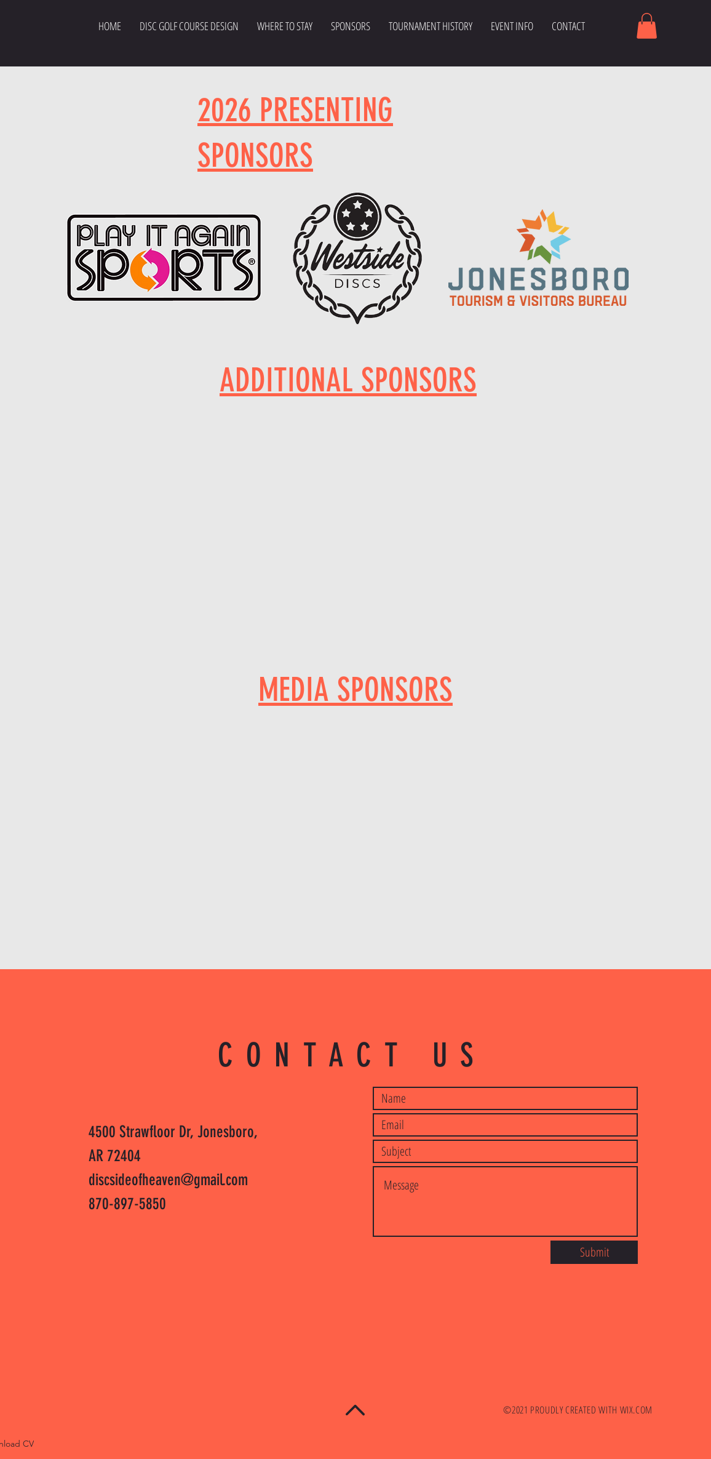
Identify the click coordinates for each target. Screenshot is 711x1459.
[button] (646, 26)
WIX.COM (636, 1410)
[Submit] (594, 1252)
